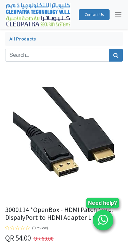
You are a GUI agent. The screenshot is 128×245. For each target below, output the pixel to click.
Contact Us (94, 14)
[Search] (116, 55)
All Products (22, 39)
